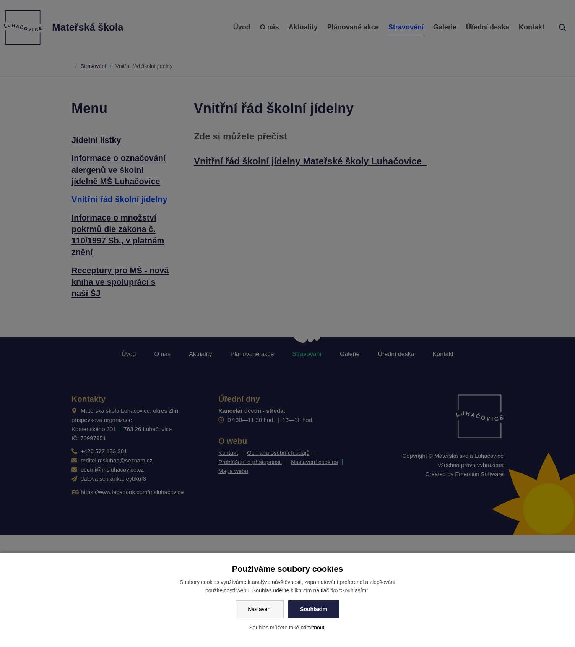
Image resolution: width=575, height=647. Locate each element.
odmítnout (312, 627)
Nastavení (260, 609)
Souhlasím (313, 609)
